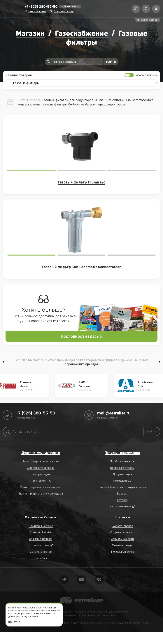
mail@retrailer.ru (69, 6)
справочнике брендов (82, 364)
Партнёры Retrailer (41, 525)
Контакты (122, 517)
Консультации (41, 474)
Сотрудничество (41, 551)
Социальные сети (122, 538)
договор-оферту (17, 616)
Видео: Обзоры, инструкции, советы (122, 487)
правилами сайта (35, 610)
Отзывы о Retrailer (40, 538)
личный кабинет (132, 622)
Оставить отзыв (39, 545)
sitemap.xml (108, 615)
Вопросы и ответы (122, 467)
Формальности (67, 615)
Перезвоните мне (25, 418)
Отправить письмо (64, 11)
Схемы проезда (122, 545)
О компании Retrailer (41, 517)
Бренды (122, 493)
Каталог (122, 500)
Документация (122, 474)
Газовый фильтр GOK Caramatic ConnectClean (81, 266)
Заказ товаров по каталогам (40, 461)
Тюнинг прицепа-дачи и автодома (41, 493)
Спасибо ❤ (41, 558)
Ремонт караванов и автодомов (41, 487)
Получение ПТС (41, 480)
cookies (12, 613)
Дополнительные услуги (40, 452)
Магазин (30, 33)
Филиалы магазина (122, 551)
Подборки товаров (122, 461)
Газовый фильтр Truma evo (81, 182)
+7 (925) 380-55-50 (41, 6)
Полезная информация (122, 452)
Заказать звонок (37, 11)
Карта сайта (88, 615)
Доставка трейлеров (41, 467)
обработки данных (28, 613)
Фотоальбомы (122, 480)
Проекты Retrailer (41, 532)
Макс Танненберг (105, 622)
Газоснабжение (81, 33)
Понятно (14, 622)
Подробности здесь (81, 336)
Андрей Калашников (82, 622)
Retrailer (64, 597)
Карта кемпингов (121, 506)
